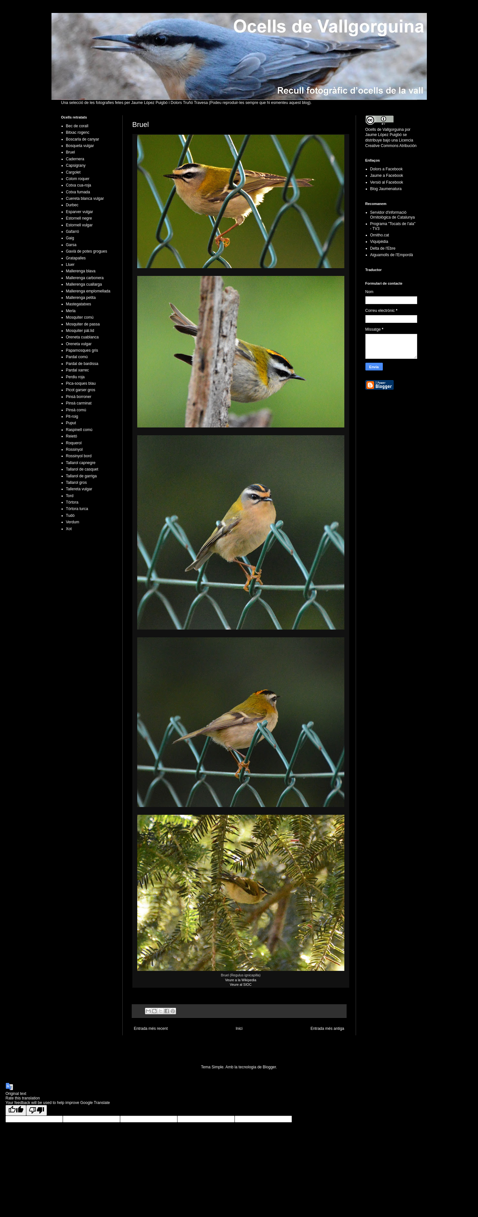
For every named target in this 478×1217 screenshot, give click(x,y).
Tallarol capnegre (80, 463)
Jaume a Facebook (386, 175)
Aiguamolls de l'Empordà (391, 255)
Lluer (70, 264)
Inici (239, 1028)
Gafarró (72, 231)
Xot (69, 529)
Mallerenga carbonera (85, 278)
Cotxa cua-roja (78, 185)
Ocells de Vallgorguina (384, 129)
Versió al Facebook (386, 182)
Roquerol (74, 443)
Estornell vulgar (79, 225)
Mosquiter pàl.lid (80, 330)
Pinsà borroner (79, 396)
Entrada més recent (151, 1028)
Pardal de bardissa (82, 363)
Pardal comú (77, 357)
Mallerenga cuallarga (84, 284)
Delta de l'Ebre (382, 248)
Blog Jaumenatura (386, 189)
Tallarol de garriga (81, 476)
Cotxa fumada (78, 192)
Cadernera (75, 159)
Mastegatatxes (78, 304)
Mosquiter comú (80, 317)
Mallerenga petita (81, 297)
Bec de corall (77, 126)
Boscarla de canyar (82, 139)
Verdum (72, 522)
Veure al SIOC (240, 984)
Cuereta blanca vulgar (85, 198)
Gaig (70, 238)
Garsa (71, 245)
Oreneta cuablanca (82, 337)
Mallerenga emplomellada (88, 291)
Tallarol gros (76, 482)
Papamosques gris (82, 350)
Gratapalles (76, 258)
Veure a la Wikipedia (240, 980)
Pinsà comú (76, 410)
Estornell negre (79, 218)
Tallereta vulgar (79, 489)
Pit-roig (72, 416)
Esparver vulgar (79, 212)
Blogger (269, 1067)
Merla (71, 311)
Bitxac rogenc (78, 132)
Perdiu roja (75, 377)
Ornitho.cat (379, 235)
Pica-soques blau (81, 383)
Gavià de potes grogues (86, 251)
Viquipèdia (379, 241)
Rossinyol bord (79, 456)
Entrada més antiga (327, 1028)
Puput (71, 423)
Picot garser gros (80, 390)
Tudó (70, 515)
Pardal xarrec (77, 370)
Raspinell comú (79, 429)
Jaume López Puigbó (383, 134)
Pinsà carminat (79, 403)
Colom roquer (78, 178)
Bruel (70, 152)
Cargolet (73, 172)
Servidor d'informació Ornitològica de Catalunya (392, 214)
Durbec (72, 205)
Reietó (71, 436)
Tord (69, 496)
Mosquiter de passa (83, 324)
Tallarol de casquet (82, 469)
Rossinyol (74, 449)
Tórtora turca (77, 508)
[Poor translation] (36, 1110)
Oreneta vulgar (79, 344)
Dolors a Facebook (386, 169)
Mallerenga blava (80, 271)
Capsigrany (76, 165)
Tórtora (72, 502)
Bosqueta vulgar (80, 145)
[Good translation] (16, 1110)
